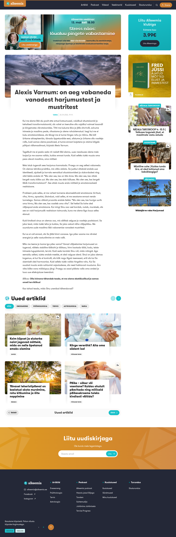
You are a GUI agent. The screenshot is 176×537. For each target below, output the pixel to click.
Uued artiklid (28, 298)
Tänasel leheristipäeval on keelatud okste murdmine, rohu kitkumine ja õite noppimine (28, 391)
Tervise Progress (83, 510)
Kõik (9, 306)
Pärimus (13, 402)
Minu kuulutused (110, 497)
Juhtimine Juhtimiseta (86, 506)
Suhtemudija (81, 501)
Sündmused (108, 493)
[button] (113, 298)
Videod (105, 4)
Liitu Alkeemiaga (149, 43)
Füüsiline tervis (76, 354)
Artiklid (84, 4)
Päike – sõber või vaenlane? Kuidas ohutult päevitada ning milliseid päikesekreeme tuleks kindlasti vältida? (87, 389)
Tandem (79, 497)
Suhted (13, 354)
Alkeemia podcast (84, 488)
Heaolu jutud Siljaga (85, 493)
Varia (55, 115)
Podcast (95, 4)
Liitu (111, 454)
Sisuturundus (145, 4)
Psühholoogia (40, 306)
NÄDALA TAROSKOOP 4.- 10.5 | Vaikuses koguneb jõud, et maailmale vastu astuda (149, 132)
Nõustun (9, 531)
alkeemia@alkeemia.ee (35, 489)
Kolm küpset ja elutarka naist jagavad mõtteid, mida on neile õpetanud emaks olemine (26, 344)
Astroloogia (70, 306)
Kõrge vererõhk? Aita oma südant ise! (87, 347)
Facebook (30, 494)
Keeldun (20, 531)
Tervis (56, 306)
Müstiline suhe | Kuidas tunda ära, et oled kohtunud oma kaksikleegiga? (150, 169)
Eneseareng (22, 306)
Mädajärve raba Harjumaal (150, 210)
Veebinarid (117, 4)
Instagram (30, 498)
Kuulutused (130, 4)
